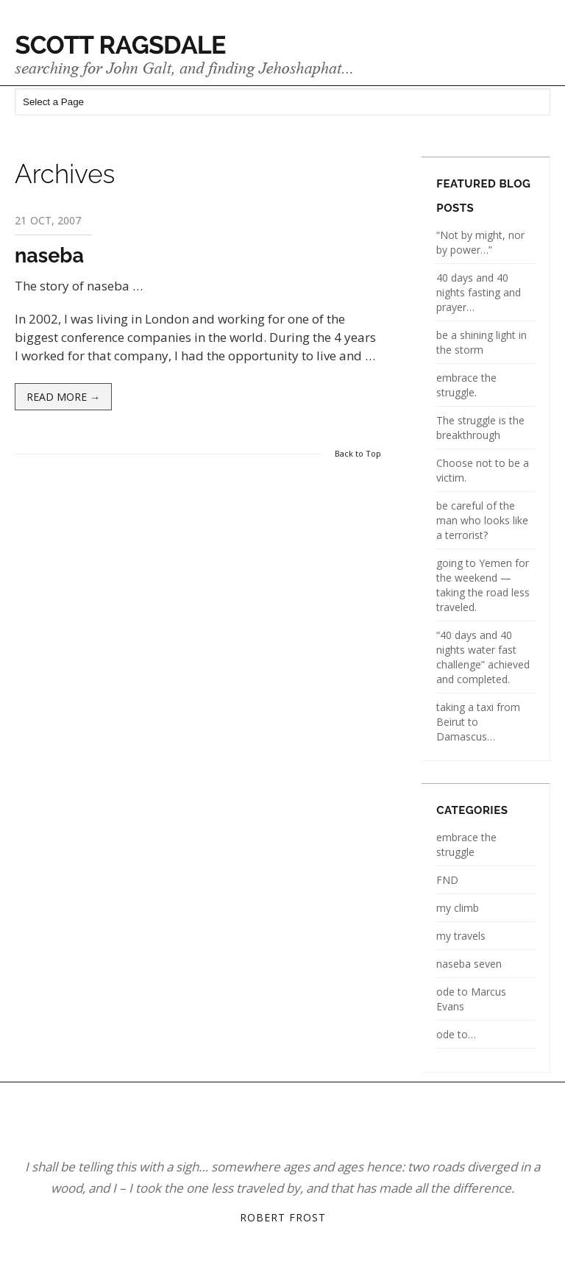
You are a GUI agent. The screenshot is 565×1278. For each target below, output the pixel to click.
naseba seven (469, 964)
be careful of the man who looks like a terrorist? (482, 520)
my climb (457, 908)
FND (447, 880)
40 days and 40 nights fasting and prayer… (478, 292)
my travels (461, 936)
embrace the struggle (466, 844)
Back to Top (358, 453)
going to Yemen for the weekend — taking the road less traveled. (483, 585)
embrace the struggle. (466, 385)
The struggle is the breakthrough (480, 427)
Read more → (63, 397)
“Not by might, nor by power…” (480, 242)
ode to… (456, 1034)
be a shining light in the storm (481, 342)
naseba (49, 255)
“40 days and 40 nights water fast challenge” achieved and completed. (483, 657)
